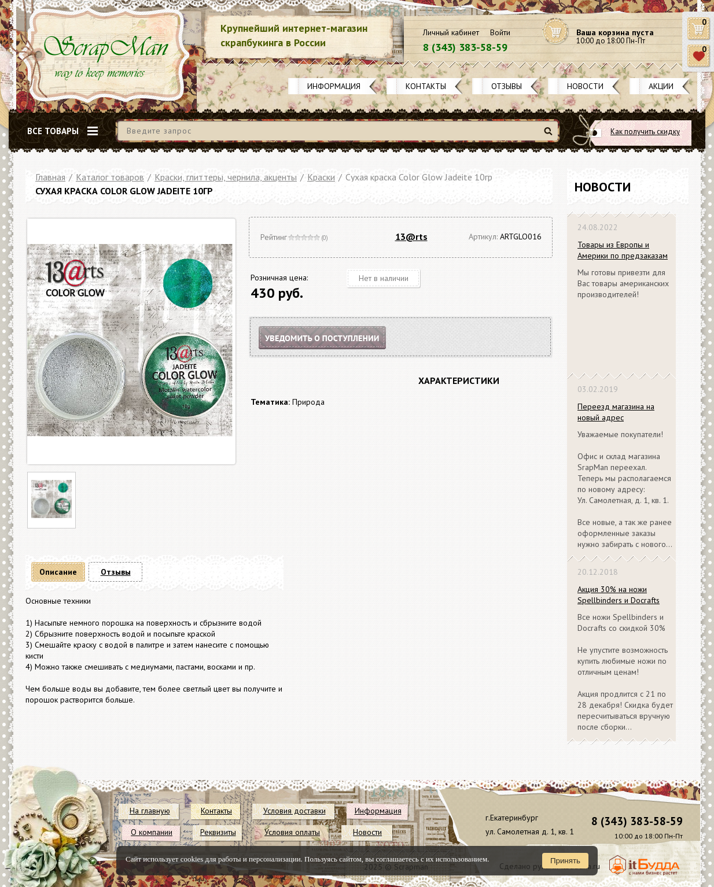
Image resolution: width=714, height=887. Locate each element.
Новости (585, 86)
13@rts (411, 236)
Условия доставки (294, 810)
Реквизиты (218, 832)
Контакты (426, 86)
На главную (150, 810)
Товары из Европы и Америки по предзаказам (622, 250)
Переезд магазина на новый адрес (615, 412)
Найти (550, 135)
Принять (565, 860)
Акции (661, 86)
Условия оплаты (292, 832)
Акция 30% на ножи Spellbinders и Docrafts (618, 594)
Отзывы (506, 86)
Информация (333, 86)
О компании (151, 832)
